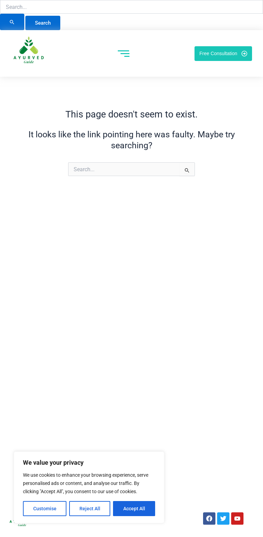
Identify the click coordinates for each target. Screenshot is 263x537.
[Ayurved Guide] (28, 52)
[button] (257, 6)
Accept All (134, 508)
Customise (45, 508)
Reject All (89, 508)
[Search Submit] (12, 22)
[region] (89, 487)
